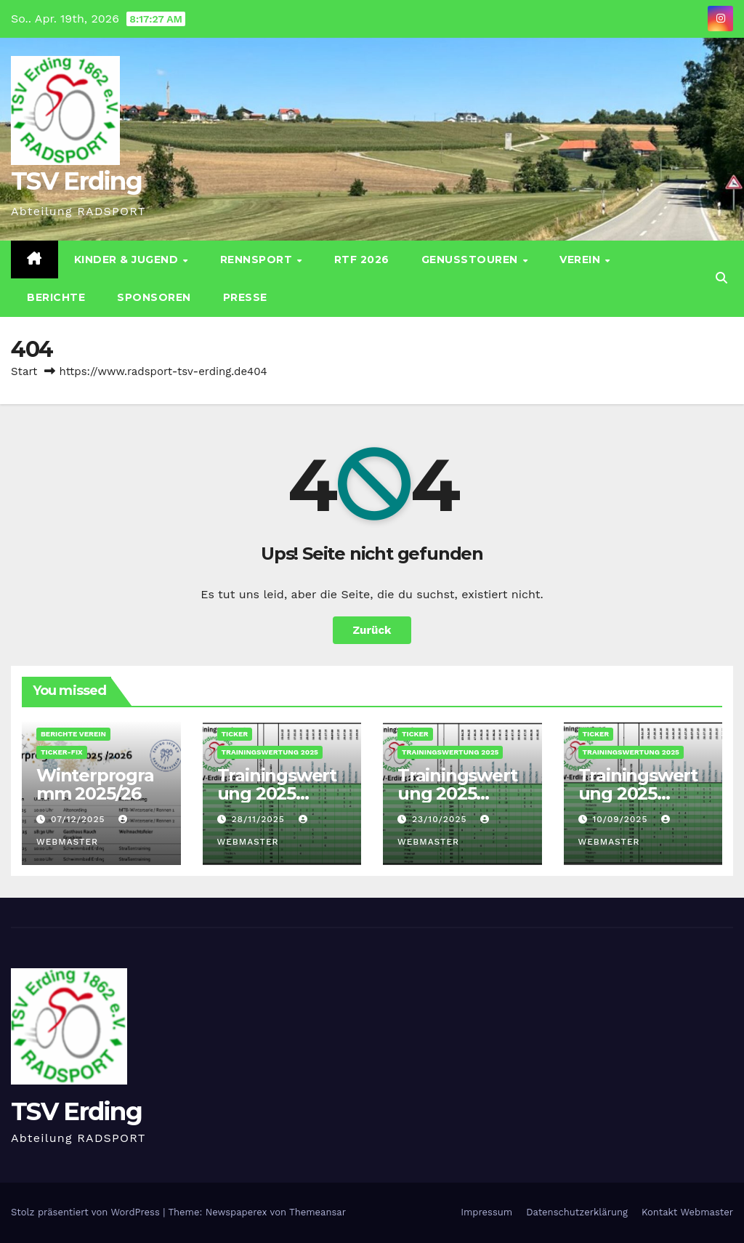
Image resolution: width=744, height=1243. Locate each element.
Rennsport (258, 259)
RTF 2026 (361, 259)
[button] (721, 278)
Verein (581, 259)
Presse (245, 297)
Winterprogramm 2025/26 (95, 784)
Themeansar (317, 1212)
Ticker (235, 734)
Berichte (56, 297)
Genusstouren (471, 259)
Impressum (486, 1212)
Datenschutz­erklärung (577, 1212)
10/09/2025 (621, 819)
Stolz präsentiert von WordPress (87, 1212)
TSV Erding (76, 181)
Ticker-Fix (62, 752)
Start (24, 371)
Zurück (372, 630)
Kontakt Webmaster (687, 1212)
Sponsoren (154, 297)
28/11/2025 (259, 819)
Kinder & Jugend (128, 259)
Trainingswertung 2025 (270, 752)
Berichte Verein (73, 734)
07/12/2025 (79, 819)
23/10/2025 (441, 819)
